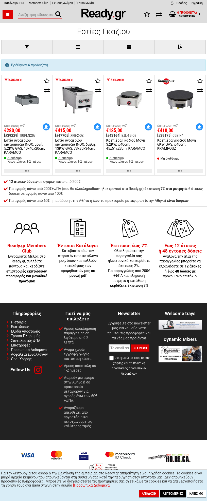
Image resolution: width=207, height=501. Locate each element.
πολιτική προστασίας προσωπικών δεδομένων (129, 368)
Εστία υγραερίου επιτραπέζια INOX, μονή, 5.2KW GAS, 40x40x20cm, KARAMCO (24, 146)
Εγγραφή (197, 3)
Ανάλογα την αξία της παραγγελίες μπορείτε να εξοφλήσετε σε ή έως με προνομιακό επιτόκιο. (180, 261)
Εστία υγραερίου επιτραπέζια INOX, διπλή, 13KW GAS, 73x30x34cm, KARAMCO (75, 146)
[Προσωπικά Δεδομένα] (92, 485)
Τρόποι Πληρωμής (25, 336)
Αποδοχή (149, 493)
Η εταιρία (18, 322)
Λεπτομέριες (173, 493)
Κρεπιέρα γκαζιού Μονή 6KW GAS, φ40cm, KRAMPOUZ (176, 144)
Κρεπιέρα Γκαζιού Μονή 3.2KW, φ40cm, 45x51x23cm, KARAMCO (125, 144)
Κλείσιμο (196, 493)
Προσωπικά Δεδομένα (29, 350)
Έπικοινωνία (85, 3)
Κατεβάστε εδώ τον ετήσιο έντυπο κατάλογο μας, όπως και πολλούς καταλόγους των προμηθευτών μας (78, 261)
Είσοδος (181, 3)
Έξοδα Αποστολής (25, 331)
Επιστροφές (20, 345)
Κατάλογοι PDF (14, 3)
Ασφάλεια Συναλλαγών (29, 354)
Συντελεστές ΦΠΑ (25, 341)
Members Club (38, 3)
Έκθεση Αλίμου (62, 3)
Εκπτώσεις (20, 327)
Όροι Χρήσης (21, 359)
